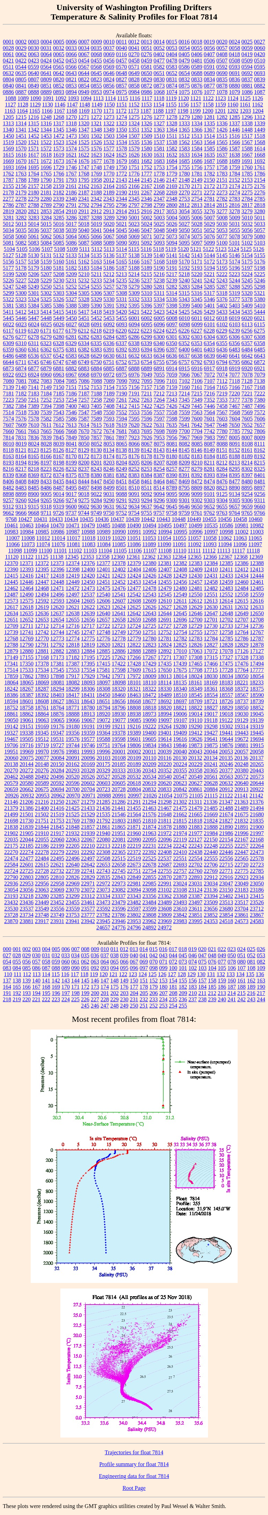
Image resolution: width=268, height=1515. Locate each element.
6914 (171, 368)
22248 (211, 846)
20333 (119, 770)
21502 (42, 814)
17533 (27, 670)
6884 (96, 368)
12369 (256, 557)
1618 (46, 155)
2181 (46, 192)
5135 (96, 255)
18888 (73, 714)
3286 (71, 218)
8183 (196, 456)
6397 (171, 349)
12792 (57, 645)
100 (173, 968)
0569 (108, 67)
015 (153, 949)
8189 (247, 456)
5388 (71, 306)
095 (124, 968)
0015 (171, 42)
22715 (226, 865)
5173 (222, 262)
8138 (121, 450)
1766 (58, 174)
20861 (195, 789)
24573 (241, 921)
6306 (234, 337)
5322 (8, 299)
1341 (21, 130)
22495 (57, 858)
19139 (256, 720)
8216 (8, 469)
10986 (58, 532)
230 (124, 999)
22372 (134, 852)
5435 (247, 312)
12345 (72, 557)
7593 (108, 419)
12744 (57, 632)
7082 (33, 381)
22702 (195, 865)
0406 (196, 54)
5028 (196, 224)
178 (144, 987)
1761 (259, 167)
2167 (146, 186)
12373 (57, 563)
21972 (165, 833)
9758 (171, 513)
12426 (149, 576)
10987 (73, 532)
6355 (222, 343)
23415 (257, 896)
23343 (134, 896)
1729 (58, 167)
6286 (134, 337)
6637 (184, 356)
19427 (211, 733)
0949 (83, 92)
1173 (133, 111)
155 (183, 980)
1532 (108, 142)
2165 (121, 186)
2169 (171, 186)
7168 (259, 387)
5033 (259, 224)
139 (26, 980)
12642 (134, 613)
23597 (134, 909)
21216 (42, 802)
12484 (241, 588)
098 (153, 968)
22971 (88, 883)
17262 (119, 657)
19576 (73, 739)
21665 (195, 814)
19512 (42, 739)
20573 (257, 777)
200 (95, 993)
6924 (33, 375)
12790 (27, 645)
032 (56, 955)
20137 (256, 758)
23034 (211, 883)
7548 (96, 412)
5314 (171, 293)
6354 (209, 343)
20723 (103, 789)
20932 (27, 796)
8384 (146, 475)
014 (144, 949)
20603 (103, 783)
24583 (257, 921)
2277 (8, 199)
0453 (71, 61)
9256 (259, 494)
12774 (73, 638)
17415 (103, 664)
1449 (259, 130)
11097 (255, 544)
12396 (57, 569)
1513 (196, 136)
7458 (222, 406)
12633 (257, 607)
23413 (241, 896)
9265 (46, 500)
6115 (259, 324)
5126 (258, 249)
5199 (8, 274)
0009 (96, 42)
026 (261, 949)
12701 (211, 620)
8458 (134, 481)
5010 (247, 218)
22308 (103, 852)
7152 (83, 387)
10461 (11, 525)
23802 (134, 915)
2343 (108, 199)
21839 (27, 827)
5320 (247, 293)
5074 (184, 236)
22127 (195, 839)
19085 (134, 720)
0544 (21, 67)
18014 (180, 676)
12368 (241, 557)
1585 (209, 148)
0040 (121, 48)
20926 (12, 796)
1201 (220, 111)
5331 (121, 299)
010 (104, 949)
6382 (83, 349)
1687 (209, 161)
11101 (60, 551)
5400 (196, 306)
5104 (9, 249)
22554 (195, 858)
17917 (73, 676)
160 (232, 980)
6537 (46, 356)
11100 (45, 551)
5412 (21, 312)
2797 (134, 205)
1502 (96, 136)
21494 (257, 808)
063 (95, 962)
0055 (196, 48)
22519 (134, 858)
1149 (96, 104)
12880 (27, 651)
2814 (209, 205)
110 (8, 974)
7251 (33, 400)
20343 (149, 770)
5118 (158, 249)
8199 (71, 463)
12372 (42, 563)
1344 (46, 130)
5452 (96, 318)
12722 (103, 626)
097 (144, 968)
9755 (146, 513)
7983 (209, 437)
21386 (27, 808)
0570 (121, 67)
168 (46, 987)
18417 (73, 695)
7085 (71, 381)
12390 (11, 569)
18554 (211, 695)
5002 (146, 218)
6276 (8, 337)
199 (85, 993)
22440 (211, 852)
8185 (222, 456)
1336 (222, 123)
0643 (71, 73)
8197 (46, 463)
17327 (226, 657)
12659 (134, 620)
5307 (108, 293)
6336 (108, 343)
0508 (234, 61)
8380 (96, 475)
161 (241, 980)
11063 (240, 538)
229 (114, 999)
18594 (11, 701)
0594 (247, 67)
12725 (149, 626)
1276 (146, 117)
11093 (209, 544)
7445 (196, 406)
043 (163, 955)
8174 (108, 456)
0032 (58, 48)
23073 (103, 890)
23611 (195, 909)
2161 (71, 186)
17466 (211, 664)
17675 (180, 670)
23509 (211, 902)
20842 (180, 789)
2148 (184, 180)
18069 (42, 682)
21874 (149, 827)
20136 (241, 758)
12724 (134, 626)
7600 (196, 419)
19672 (241, 739)
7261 (121, 400)
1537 (159, 142)
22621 (57, 865)
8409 (33, 481)
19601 (134, 739)
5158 (33, 262)
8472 (196, 481)
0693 (259, 73)
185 (212, 987)
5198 (259, 268)
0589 (196, 67)
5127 (8, 255)
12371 (27, 563)
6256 (246, 331)
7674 (108, 431)
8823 (222, 488)
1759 (234, 167)
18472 (149, 695)
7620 (134, 425)
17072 (211, 651)
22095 (149, 839)
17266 (134, 657)
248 (114, 1006)
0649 (134, 73)
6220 (121, 331)
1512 (184, 136)
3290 (121, 218)
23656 (211, 909)
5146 (234, 255)
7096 (159, 381)
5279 (134, 287)
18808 (134, 708)
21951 (119, 833)
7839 (46, 437)
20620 (165, 783)
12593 (57, 601)
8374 (58, 475)
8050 (84, 444)
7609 (21, 425)
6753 (134, 362)
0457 (121, 61)
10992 (150, 532)
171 (75, 987)
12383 (195, 563)
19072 (104, 720)
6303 (196, 337)
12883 (73, 651)
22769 (211, 871)
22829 (88, 877)
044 (173, 955)
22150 (211, 839)
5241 (196, 280)
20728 (119, 789)
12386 (241, 563)
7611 (45, 425)
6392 (121, 349)
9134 (234, 494)
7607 (8, 425)
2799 (159, 205)
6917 (209, 368)
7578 (33, 419)
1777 (146, 174)
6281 (71, 337)
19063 (42, 720)
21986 (226, 833)
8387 (159, 475)
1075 (184, 92)
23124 (195, 890)
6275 (259, 331)
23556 (57, 909)
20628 (211, 783)
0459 (146, 61)
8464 (159, 481)
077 (222, 962)
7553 (134, 412)
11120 (11, 557)
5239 (171, 280)
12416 (27, 576)
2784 (247, 199)
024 (241, 949)
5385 (46, 306)
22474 (11, 858)
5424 (171, 312)
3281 (8, 218)
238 (202, 999)
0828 (134, 79)
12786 (241, 638)
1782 (209, 174)
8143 (159, 450)
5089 (108, 243)
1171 (108, 111)
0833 (196, 79)
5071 (146, 236)
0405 (184, 54)
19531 (57, 739)
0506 (209, 61)
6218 (96, 331)
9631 (108, 507)
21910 (42, 833)
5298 (259, 287)
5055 (234, 230)
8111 (259, 444)
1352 (146, 130)
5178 (21, 268)
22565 (241, 858)
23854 (226, 915)
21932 (73, 833)
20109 (134, 758)
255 (183, 1006)
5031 (234, 224)
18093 (88, 682)
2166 (134, 186)
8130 (96, 450)
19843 (165, 745)
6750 (96, 362)
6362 (46, 349)
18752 (11, 708)
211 (202, 993)
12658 (119, 620)
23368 (180, 896)
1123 (220, 98)
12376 (88, 563)
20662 (27, 789)
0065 (58, 54)
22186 (42, 846)
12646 (195, 613)
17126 (241, 651)
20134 (210, 758)
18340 (180, 689)
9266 (58, 500)
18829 (226, 708)
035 (85, 955)
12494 (42, 594)
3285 (58, 218)
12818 (73, 645)
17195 (88, 657)
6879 (46, 368)
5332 (134, 299)
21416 (57, 808)
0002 (21, 42)
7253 (58, 400)
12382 (180, 563)
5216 (159, 274)
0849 (33, 86)
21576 (149, 814)
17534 (42, 670)
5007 (209, 218)
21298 (165, 802)
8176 (134, 456)
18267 (27, 689)
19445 (257, 733)
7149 (46, 387)
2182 (58, 192)
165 (17, 987)
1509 (146, 136)
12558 (241, 594)
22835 (103, 877)
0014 (159, 42)
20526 (88, 777)
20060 (11, 758)
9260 (21, 500)
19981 (73, 752)
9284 (96, 500)
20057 (241, 752)
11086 (134, 544)
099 (163, 968)
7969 (196, 437)
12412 (241, 569)
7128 (246, 381)
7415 (134, 406)
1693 (8, 167)
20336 (134, 770)
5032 (247, 224)
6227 (196, 331)
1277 (159, 117)
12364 (179, 557)
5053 (222, 230)
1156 (183, 104)
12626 (149, 607)
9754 (134, 513)
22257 (241, 846)
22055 (42, 839)
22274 (27, 852)
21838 (11, 827)
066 (124, 962)
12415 (11, 576)
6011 (196, 318)
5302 (46, 293)
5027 (184, 224)
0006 (71, 42)
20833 (165, 789)
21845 (57, 827)
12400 (88, 569)
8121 (21, 450)
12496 (57, 594)
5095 (184, 243)
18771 (73, 708)
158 (212, 980)
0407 (209, 54)
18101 (134, 682)
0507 (222, 61)
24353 (211, 921)
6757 (184, 362)
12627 (165, 607)
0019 (209, 42)
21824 (211, 821)
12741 (27, 632)
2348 (171, 199)
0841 (21, 86)
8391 (184, 475)
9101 (209, 494)
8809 (196, 488)
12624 (119, 607)
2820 (21, 211)
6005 (159, 318)
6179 (70, 331)
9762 (209, 513)
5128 (21, 255)
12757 (211, 632)
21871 (134, 827)
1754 (171, 167)
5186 (108, 268)
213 (222, 993)
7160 (184, 387)
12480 (180, 588)
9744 (83, 513)
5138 (134, 255)
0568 (96, 67)
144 (75, 980)
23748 (42, 915)
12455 (165, 582)
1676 (83, 161)
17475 (226, 664)
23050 (257, 883)
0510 (259, 61)
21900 (257, 827)
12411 (226, 569)
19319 (257, 726)
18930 (119, 714)
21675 (241, 814)
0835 (222, 79)
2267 (146, 192)
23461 (88, 902)
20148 (42, 764)
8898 (8, 494)
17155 (27, 657)
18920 (103, 714)
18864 (42, 714)
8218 (33, 469)
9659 (247, 507)
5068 (121, 236)
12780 (149, 638)
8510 (134, 488)
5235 (121, 280)
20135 (226, 758)
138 (17, 980)
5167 (146, 262)
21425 (73, 808)
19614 (165, 739)
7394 (46, 406)
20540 (165, 777)
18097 (104, 682)
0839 (259, 79)
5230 (58, 280)
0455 (96, 61)
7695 (146, 431)
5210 (83, 274)
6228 (209, 331)
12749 (119, 632)
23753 (73, 915)
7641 (184, 425)
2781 (209, 199)
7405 (96, 406)
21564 (134, 814)
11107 (150, 551)
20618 (134, 783)
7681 (121, 431)
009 (95, 949)
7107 (209, 381)
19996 (103, 752)
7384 (21, 406)
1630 (146, 155)
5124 (233, 249)
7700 (184, 431)
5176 (259, 262)
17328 (241, 657)
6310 (21, 343)
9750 (108, 513)
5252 (71, 287)
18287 (42, 689)
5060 (21, 236)
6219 (108, 331)
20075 (27, 758)
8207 (159, 463)
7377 (234, 400)
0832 (184, 79)
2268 (159, 192)
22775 (241, 871)
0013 (146, 42)
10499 (195, 525)
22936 (11, 883)
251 (144, 1006)
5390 (96, 306)
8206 (146, 463)
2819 (8, 211)
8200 (83, 463)
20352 (165, 770)
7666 (58, 431)
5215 (146, 274)
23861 (241, 915)
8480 (247, 481)
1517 (247, 136)
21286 (119, 802)
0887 (21, 92)
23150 (226, 890)
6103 (234, 324)
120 (103, 974)
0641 (46, 73)
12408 (180, 569)
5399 (184, 306)
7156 (134, 387)
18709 (195, 701)
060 (65, 962)
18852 (257, 708)
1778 (159, 174)
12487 (11, 594)
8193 (8, 463)
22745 (119, 871)
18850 (241, 708)
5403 (234, 306)
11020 (119, 538)
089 (65, 968)
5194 (209, 268)
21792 (103, 821)
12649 (241, 613)
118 (84, 974)
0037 (108, 48)
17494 (257, 664)
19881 (241, 745)
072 (173, 962)
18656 (119, 701)
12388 (257, 563)
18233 (256, 682)
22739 (73, 871)
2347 (159, 199)
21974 (180, 833)
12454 (149, 582)
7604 (234, 419)
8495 (71, 488)
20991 (119, 796)
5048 (159, 230)
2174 (234, 186)
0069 (108, 54)
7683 (134, 431)
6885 (108, 368)
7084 (59, 381)
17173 (57, 657)
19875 (211, 745)
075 (202, 962)
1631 (159, 155)
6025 (46, 324)
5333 (146, 299)
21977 (195, 833)
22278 (42, 852)
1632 (171, 155)
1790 (46, 180)
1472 (58, 136)
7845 (58, 437)
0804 (8, 79)
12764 (241, 632)
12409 (195, 569)
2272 (209, 192)
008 (85, 949)
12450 (88, 582)
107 (241, 968)
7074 (222, 375)
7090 (121, 381)
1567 (247, 142)
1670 (21, 161)
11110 (179, 551)
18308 (103, 689)
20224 (180, 764)
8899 (21, 494)
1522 (46, 142)
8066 (134, 444)
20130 (180, 758)
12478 (149, 588)
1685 (184, 161)
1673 (58, 161)
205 (144, 993)
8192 (259, 456)
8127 (71, 450)
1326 (146, 123)
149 (124, 980)
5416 (71, 312)
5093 (159, 243)
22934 (257, 877)
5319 (234, 293)
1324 (134, 123)
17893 (42, 676)
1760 (247, 167)
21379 (11, 808)
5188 (134, 268)
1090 (35, 98)
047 (202, 955)
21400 (42, 808)
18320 (119, 689)
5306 (96, 293)
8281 (209, 469)
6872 (259, 362)
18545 (195, 695)
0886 (8, 92)
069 (144, 962)
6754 (146, 362)
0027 (259, 42)
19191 (88, 726)
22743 (103, 871)
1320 (83, 123)
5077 (222, 236)
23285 (57, 896)
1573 (58, 148)
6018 (222, 318)
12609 (149, 601)
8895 (247, 488)
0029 (21, 48)
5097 (196, 243)
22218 (119, 846)
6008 (171, 318)
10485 (103, 525)
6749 (83, 362)
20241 (211, 764)
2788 (33, 205)
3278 (234, 211)
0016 (184, 42)
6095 (146, 324)
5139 (146, 255)
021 (212, 949)
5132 (58, 255)
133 (230, 974)
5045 (121, 230)
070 (153, 962)
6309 (8, 343)
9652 (209, 507)
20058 (257, 752)
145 (85, 980)
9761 (196, 513)
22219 (134, 846)
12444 (257, 576)
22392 (149, 852)
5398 (171, 306)
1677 (96, 161)
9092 (146, 494)
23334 (103, 896)
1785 (247, 174)
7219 (222, 393)
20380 (241, 770)
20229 (195, 764)
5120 (183, 249)
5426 (196, 312)
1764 (33, 174)
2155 (8, 186)
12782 (180, 638)
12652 (27, 620)
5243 (222, 280)
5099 (209, 243)
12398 (73, 569)
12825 (180, 645)
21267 (73, 802)
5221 (209, 274)
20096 (88, 758)
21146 (11, 802)
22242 (180, 846)
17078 (226, 651)
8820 (209, 488)
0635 (21, 73)
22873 (180, 877)
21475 (180, 808)
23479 (119, 902)
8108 (247, 444)
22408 (165, 852)
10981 (241, 525)
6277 (21, 337)
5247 (8, 287)
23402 (226, 896)
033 (65, 955)
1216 (33, 117)
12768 (11, 638)
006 (65, 949)
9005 (46, 494)
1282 (222, 117)
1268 (58, 117)
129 (191, 974)
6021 (259, 318)
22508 (103, 858)
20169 (88, 764)
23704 (241, 909)
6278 (33, 337)
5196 (234, 268)
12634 (11, 613)
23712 (257, 909)
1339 (259, 123)
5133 (71, 255)
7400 (71, 406)
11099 (30, 551)
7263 (146, 400)
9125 (222, 494)
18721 (211, 701)
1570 (21, 148)
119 (94, 974)
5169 (171, 262)
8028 (46, 444)
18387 (27, 695)
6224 (158, 331)
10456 (225, 519)
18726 (226, 701)
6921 (259, 368)
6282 (83, 337)
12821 (119, 645)
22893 (195, 877)
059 (56, 962)
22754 (149, 871)
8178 (146, 456)
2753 (184, 199)
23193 (11, 896)
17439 (180, 664)
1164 (22, 111)
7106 (197, 381)
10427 (25, 519)
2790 (58, 205)
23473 (103, 902)
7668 (71, 431)
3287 (83, 218)
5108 (59, 249)
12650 (257, 613)
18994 (165, 714)
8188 (234, 456)
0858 (134, 86)
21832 (241, 821)
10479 (88, 525)
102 (192, 968)
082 (261, 962)
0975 (121, 92)
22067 (88, 839)
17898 (57, 676)
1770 (108, 174)
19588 (103, 739)
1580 (146, 148)
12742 (42, 632)
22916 (226, 877)
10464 (42, 525)
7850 (83, 437)
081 (251, 962)
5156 (8, 262)
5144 (209, 255)
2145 (146, 180)
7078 (247, 375)
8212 (222, 463)
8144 (171, 450)
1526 (96, 142)
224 (65, 999)
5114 (121, 249)
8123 (33, 450)
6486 (8, 356)
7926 (146, 437)
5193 (196, 268)
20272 (27, 770)
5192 (184, 268)
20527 (103, 777)
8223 (46, 469)
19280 (180, 726)
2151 (222, 180)
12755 (195, 632)
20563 (226, 777)
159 (222, 980)
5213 (121, 274)
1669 (8, 161)
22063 (73, 839)
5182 (71, 268)
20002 (134, 752)
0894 (71, 92)
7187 (83, 393)
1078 (222, 92)
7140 (21, 387)
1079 (234, 92)
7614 (83, 425)
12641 (119, 613)
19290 (195, 726)
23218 (27, 896)
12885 (103, 651)
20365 (211, 770)
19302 (226, 726)
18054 (257, 676)
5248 (21, 287)
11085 (119, 544)
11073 (28, 544)
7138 (259, 381)
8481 (259, 481)
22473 (257, 852)
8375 (71, 475)
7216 (209, 393)
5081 (8, 243)
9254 (247, 494)
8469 (184, 481)
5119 (170, 249)
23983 (180, 921)
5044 (108, 230)
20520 (73, 777)
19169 (42, 726)
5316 (196, 293)
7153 (96, 387)
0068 (96, 54)
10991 (134, 532)
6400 (184, 349)
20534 (149, 777)
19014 (195, 714)
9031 (108, 494)
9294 (146, 500)
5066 (96, 236)
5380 (259, 299)
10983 (11, 532)
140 (36, 980)
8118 (8, 450)
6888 (134, 368)
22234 (165, 846)
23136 (211, 890)
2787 (21, 205)
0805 (21, 79)
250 (134, 1006)
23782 (103, 915)
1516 (234, 136)
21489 (241, 808)
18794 (103, 708)
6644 (8, 362)
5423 (159, 312)
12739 (11, 632)
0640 (33, 73)
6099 (197, 324)
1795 (83, 180)
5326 (58, 299)
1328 (171, 123)
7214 (184, 393)
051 (241, 955)
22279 (57, 852)
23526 (257, 902)
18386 (11, 695)
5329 (96, 299)
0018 (196, 42)
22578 (257, 858)
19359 (88, 733)
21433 (88, 808)
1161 (245, 104)
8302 (247, 469)
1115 (122, 98)
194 (36, 993)
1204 (257, 111)
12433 (226, 576)
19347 (57, 733)
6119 (20, 331)
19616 (180, 739)
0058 (234, 48)
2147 (171, 180)
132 (221, 974)
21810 (149, 821)
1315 (33, 123)
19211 (118, 726)
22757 (180, 871)
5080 (259, 236)
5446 (21, 318)
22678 (149, 865)
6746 (46, 362)
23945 (103, 921)
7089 (109, 381)
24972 (165, 927)
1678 (108, 161)
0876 (196, 86)
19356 (73, 733)
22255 (226, 846)
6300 (159, 337)
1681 (134, 161)
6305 (222, 337)
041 (144, 955)
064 (104, 962)
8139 (134, 450)
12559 (257, 594)
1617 (33, 155)
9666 (21, 513)
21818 (195, 821)
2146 (159, 180)
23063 (42, 890)
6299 (146, 337)
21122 (226, 796)
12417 (42, 576)
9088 (121, 494)
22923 (241, 877)
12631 (226, 607)
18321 (134, 689)
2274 (234, 192)
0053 (171, 48)
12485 (257, 588)
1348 (96, 130)
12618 (27, 607)
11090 (164, 544)
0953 (96, 92)
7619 (121, 425)
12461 (257, 582)
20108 (119, 758)
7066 (184, 375)
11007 (13, 538)
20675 (42, 789)
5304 (71, 293)
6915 (184, 368)
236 (183, 999)
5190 (159, 268)
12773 (57, 638)
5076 (209, 236)
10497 (180, 525)
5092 (146, 243)
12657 (103, 620)
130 (201, 974)
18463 (134, 695)
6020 (247, 318)
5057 (259, 230)
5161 (71, 262)
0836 (234, 79)
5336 (171, 299)
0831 (171, 79)
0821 (71, 79)
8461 (146, 481)
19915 (257, 745)
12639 (88, 613)
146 (95, 980)
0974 (108, 92)
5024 (146, 224)
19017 (211, 714)
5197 (247, 268)
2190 (121, 192)
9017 (71, 494)
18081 (58, 682)
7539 (46, 412)
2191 (134, 192)
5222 (222, 274)
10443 (163, 519)
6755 (159, 362)
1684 (171, 161)
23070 (73, 890)
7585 (58, 419)
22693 (180, 865)
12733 (226, 626)
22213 (103, 846)
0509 (247, 61)
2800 (171, 205)
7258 (96, 400)
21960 (134, 833)
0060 (259, 48)
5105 (22, 249)
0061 (8, 54)
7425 (159, 406)
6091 (96, 324)
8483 (21, 488)
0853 (71, 86)
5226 (8, 280)
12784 (211, 638)
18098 (119, 682)
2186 (71, 192)
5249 (33, 287)
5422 (146, 312)
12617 (11, 607)
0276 (146, 54)
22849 (134, 877)
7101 (172, 381)
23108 (180, 890)
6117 (8, 331)
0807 (33, 79)
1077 (209, 92)
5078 (234, 236)
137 (7, 980)
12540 (103, 594)
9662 (8, 513)
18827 (211, 708)
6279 (46, 337)
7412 (121, 406)
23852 (211, 915)
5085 (58, 243)
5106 (34, 249)
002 (26, 949)
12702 (226, 620)
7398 (58, 406)
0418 (234, 54)
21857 (88, 827)
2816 (234, 205)
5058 (8, 236)
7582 (46, 419)
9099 (196, 494)
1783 (222, 174)
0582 (159, 67)
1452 (33, 136)
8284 (222, 469)
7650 (234, 425)
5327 (71, 299)
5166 (134, 262)
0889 (46, 92)
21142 (256, 796)
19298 (211, 726)
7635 (171, 425)
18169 (210, 682)
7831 (21, 437)
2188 (96, 192)
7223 (8, 400)
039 (124, 955)
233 (153, 999)
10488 (119, 525)
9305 (234, 500)
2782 (222, 199)
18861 (11, 714)
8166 (46, 456)
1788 (21, 180)
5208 (58, 274)
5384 (33, 306)
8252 (134, 469)
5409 (247, 306)
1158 (208, 104)
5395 (134, 306)
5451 (83, 318)
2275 (247, 192)
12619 (42, 607)
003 (36, 949)
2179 (21, 192)
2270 (184, 192)
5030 (222, 224)
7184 (46, 393)
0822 (83, 79)
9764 (234, 513)
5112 (96, 249)
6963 (58, 375)
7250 (21, 400)
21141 (241, 796)
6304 (209, 337)
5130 (33, 255)
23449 (42, 902)
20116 (164, 758)
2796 (121, 205)
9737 (71, 513)
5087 (83, 243)
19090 (150, 720)
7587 (83, 419)
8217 (21, 469)
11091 (179, 544)
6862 (247, 362)
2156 (21, 186)
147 (104, 980)
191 (7, 993)
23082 (119, 890)
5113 (109, 249)
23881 (27, 921)
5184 (96, 268)
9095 (171, 494)
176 (124, 987)
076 (212, 962)
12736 (257, 626)
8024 (33, 444)
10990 (119, 532)
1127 (10, 104)
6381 (71, 349)
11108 (165, 551)
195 (46, 993)
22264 (257, 846)
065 (114, 962)
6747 (58, 362)
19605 (149, 739)
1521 (33, 142)
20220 (165, 764)
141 (46, 980)
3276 (209, 211)
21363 (241, 802)
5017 (71, 224)
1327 (159, 123)
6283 (96, 337)
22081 (119, 839)
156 (192, 980)
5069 (134, 236)
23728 (11, 915)
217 (261, 993)
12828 (226, 645)
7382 (8, 406)
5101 (234, 243)
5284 (196, 287)
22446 (226, 852)
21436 (103, 808)
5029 (209, 224)
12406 (149, 569)
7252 (46, 400)
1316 (46, 123)
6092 (109, 324)
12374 (73, 563)
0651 (159, 73)
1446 (234, 130)
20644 (257, 783)
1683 (159, 161)
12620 (57, 607)
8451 (121, 481)
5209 (71, 274)
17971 (119, 676)
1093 (73, 98)
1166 (47, 111)
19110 (195, 720)
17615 (149, 670)
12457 (195, 582)
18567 (241, 695)
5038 (58, 230)
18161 (195, 682)
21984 (211, 833)
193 (26, 993)
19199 (103, 726)
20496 (57, 777)
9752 (121, 513)
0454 (83, 61)
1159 (220, 104)
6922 (8, 375)
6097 (172, 324)
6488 (21, 356)
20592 (57, 783)
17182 (73, 657)
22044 (27, 839)
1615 (8, 155)
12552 (226, 594)
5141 (171, 255)
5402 (222, 306)
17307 (180, 657)
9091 (134, 494)
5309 (134, 293)
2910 (71, 211)
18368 (226, 689)
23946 (119, 921)
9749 (96, 513)
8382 (121, 475)
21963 (149, 833)
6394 (146, 349)
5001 (134, 218)
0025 (247, 42)
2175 (247, 186)
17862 (27, 676)
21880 (180, 827)
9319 (58, 507)
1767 (71, 174)
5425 (184, 312)
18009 (149, 676)
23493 (180, 902)
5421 (134, 312)
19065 (58, 720)
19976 (57, 752)
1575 (83, 148)
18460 (119, 695)
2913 (108, 211)
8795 (184, 488)
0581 (146, 67)
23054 (11, 890)
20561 (211, 777)
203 (124, 993)
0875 (184, 86)
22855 (149, 877)
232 (144, 999)
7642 (196, 425)
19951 (11, 752)
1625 (121, 155)
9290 (108, 500)
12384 (211, 563)
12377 (103, 563)
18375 (257, 689)
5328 (83, 299)
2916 (146, 211)
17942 (103, 676)
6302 (184, 337)
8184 (209, 456)
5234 (108, 280)
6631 (121, 356)
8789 (171, 488)
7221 (247, 393)
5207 (46, 274)
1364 (171, 130)
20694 (57, 789)
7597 (159, 419)
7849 (71, 437)
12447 (42, 582)
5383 (21, 306)
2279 (33, 199)
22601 (27, 865)
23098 (149, 890)
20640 (241, 783)
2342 (96, 199)
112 (27, 974)
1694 (21, 167)
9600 (71, 507)
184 (202, 987)
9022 (96, 494)
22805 (42, 877)
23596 (119, 909)
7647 (209, 425)
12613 (211, 601)
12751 (149, 632)
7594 (121, 419)
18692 (165, 701)
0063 (33, 54)
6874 (21, 368)
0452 (58, 61)
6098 (184, 324)
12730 (211, 626)
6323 (46, 343)
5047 (146, 230)
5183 (83, 268)
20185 (119, 764)
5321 (259, 293)
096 (134, 968)
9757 (159, 513)
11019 (103, 538)
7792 (247, 431)
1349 (108, 130)
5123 (220, 249)
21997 (257, 833)
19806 (134, 745)
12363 (164, 557)
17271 (165, 657)
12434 (241, 576)
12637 (57, 613)
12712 (42, 626)
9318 (46, 507)
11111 (194, 551)
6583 (71, 356)
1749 (108, 167)
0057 (222, 48)
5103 (259, 243)
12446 (27, 582)
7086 (84, 381)
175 (114, 987)
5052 (209, 230)
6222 (133, 331)
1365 (184, 130)
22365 (119, 852)
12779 (134, 638)
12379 (134, 563)
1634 (196, 155)
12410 (211, 569)
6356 (234, 343)
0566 (71, 67)
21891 (241, 827)
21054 (165, 796)
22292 (88, 852)
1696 (46, 167)
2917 (159, 211)
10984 (27, 532)
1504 (121, 136)
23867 (257, 915)
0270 (134, 54)
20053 (226, 752)
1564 (209, 142)
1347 (83, 130)
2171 (196, 186)
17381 (57, 664)
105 (222, 968)
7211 (146, 393)
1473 (71, 136)
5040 (83, 230)
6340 (159, 343)
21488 (226, 808)
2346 (146, 199)
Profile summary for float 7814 (134, 1464)
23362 (165, 896)
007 (75, 949)
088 (56, 968)
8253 (146, 469)
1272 (96, 117)
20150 (57, 764)
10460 (255, 519)
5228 (33, 280)
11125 (42, 557)
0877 (209, 86)
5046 (134, 230)
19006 (180, 714)
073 (183, 962)
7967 (184, 437)
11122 (27, 557)
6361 (33, 349)
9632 (121, 507)
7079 (259, 375)
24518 (226, 921)
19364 (103, 733)
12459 (226, 582)
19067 (88, 720)
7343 (171, 400)
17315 (211, 657)
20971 (89, 796)
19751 (103, 745)
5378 (247, 299)
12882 (57, 651)
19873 (195, 745)
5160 (58, 262)
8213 (234, 463)
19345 (42, 733)
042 (153, 955)
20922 (257, 789)
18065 (27, 682)
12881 (42, 651)
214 (232, 993)
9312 (8, 507)
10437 (117, 519)
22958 (57, 883)
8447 (96, 481)
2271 (196, 192)
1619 (58, 155)
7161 (196, 387)
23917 (42, 921)
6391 (108, 349)
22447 (241, 852)
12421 (103, 576)
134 (240, 974)
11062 (225, 538)
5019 (96, 224)
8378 (83, 475)
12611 (180, 601)
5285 (209, 287)
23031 (195, 883)
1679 (121, 161)
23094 (134, 890)
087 (46, 968)
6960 (46, 375)
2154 (259, 180)
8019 (21, 444)
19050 (11, 720)
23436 (27, 902)
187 (232, 987)
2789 (46, 205)
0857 (121, 86)
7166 (234, 387)
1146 (59, 104)
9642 (159, 507)
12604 (73, 601)
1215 (21, 117)
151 (144, 980)
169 (56, 987)
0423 (33, 61)
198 (75, 993)
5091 (134, 243)
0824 (108, 79)
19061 (27, 720)
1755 (184, 167)
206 (153, 993)
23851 (195, 915)
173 (95, 987)
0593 (234, 67)
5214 (134, 274)
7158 (159, 387)
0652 (171, 73)
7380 (259, 400)
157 (202, 980)
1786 (259, 174)
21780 (88, 821)
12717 (88, 626)
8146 (196, 450)
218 (7, 999)
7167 (247, 387)
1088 (10, 98)
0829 (146, 79)
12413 (257, 569)
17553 (73, 670)
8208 (171, 463)
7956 (171, 437)
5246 (259, 280)
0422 (21, 61)
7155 (121, 387)
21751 (42, 821)
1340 (8, 130)
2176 (259, 186)
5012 (8, 224)
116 (65, 974)
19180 (73, 726)
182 (183, 987)
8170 (71, 456)
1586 (222, 148)
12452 (119, 582)
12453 (134, 582)
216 (251, 993)
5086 (71, 243)
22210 (88, 846)
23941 (73, 921)
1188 (158, 111)
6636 (171, 356)
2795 (108, 205)
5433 (222, 312)
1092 (60, 98)
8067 (146, 444)
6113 (247, 324)
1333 (184, 123)
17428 (134, 664)
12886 (119, 651)
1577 (108, 148)
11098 (15, 551)
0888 (33, 92)
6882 (71, 368)
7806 (259, 431)
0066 (71, 54)
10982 (257, 525)
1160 (233, 104)
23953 (134, 921)
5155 (259, 255)
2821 (33, 211)
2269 (171, 192)
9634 (134, 507)
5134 (83, 255)
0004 (46, 42)
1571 (33, 148)
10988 (88, 532)
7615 (96, 425)
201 (104, 993)
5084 (46, 243)
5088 (96, 243)
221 (36, 999)
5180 (46, 268)
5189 (146, 268)
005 (56, 949)
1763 (21, 174)
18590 (257, 695)
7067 (196, 375)
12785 (226, 638)
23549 (42, 909)
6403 (209, 349)
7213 (171, 393)
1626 (134, 155)
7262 (134, 400)
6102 (222, 324)
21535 (103, 814)
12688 (149, 620)
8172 (83, 456)
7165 (222, 387)
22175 (11, 846)
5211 (96, 274)
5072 (159, 236)
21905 (27, 833)
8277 (184, 469)
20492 (42, 777)
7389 (33, 406)
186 (222, 987)
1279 (184, 117)
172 (85, 987)
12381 (165, 563)
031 (46, 955)
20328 (88, 770)
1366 (196, 130)
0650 (146, 73)
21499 (11, 814)
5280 (146, 287)
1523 (58, 142)
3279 (247, 211)
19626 (195, 739)
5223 (234, 274)
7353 (222, 400)
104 (212, 968)
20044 (211, 752)
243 (251, 999)
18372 (241, 689)
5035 (21, 230)
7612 (58, 425)
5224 (247, 274)
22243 (195, 846)
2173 (222, 186)
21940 (103, 833)
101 (183, 968)
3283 (33, 218)
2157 (33, 186)
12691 (165, 620)
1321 (96, 123)
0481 (196, 61)
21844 (42, 827)
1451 (21, 136)
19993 (88, 752)
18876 (57, 714)
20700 (73, 789)
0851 (46, 86)
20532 (134, 777)
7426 (171, 406)
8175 (121, 456)
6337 (121, 343)
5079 (247, 236)
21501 (27, 814)
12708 (257, 620)
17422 (119, 664)
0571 (134, 67)
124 (143, 974)
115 (56, 974)
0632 (8, 73)
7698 (159, 431)
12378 (119, 563)
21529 (88, 814)
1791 (58, 180)
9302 (196, 500)
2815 (222, 205)
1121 (195, 98)
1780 (184, 174)
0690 (222, 73)
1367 (209, 130)
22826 (73, 877)
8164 (21, 456)
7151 (71, 387)
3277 (222, 211)
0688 (196, 73)
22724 (11, 871)
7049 (146, 375)
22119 (180, 839)
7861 (108, 437)
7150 (58, 387)
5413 (33, 312)
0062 (21, 54)
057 (36, 962)
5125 (246, 249)
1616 (21, 155)
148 (114, 980)
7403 (83, 406)
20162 (73, 764)
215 (241, 993)
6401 (196, 349)
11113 (223, 551)
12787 (257, 638)
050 (232, 955)
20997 (135, 796)
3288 (96, 218)
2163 (96, 186)
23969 (165, 921)
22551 (180, 858)
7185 (58, 393)
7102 (184, 381)
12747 (88, 632)
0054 (184, 48)
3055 (196, 211)
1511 (171, 136)
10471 (73, 525)
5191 (171, 268)
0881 (247, 86)
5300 (21, 293)
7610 (33, 425)
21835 (257, 821)
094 (114, 968)
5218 (184, 274)
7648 (222, 425)
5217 (171, 274)
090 (75, 968)
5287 (222, 287)
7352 (209, 400)
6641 (234, 356)
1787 (8, 180)
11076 (58, 544)
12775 (88, 638)
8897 (259, 488)
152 (153, 980)
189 (251, 987)
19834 (149, 745)
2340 (71, 199)
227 (95, 999)
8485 (33, 488)
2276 (259, 192)
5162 (83, 262)
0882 (259, 86)
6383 (96, 349)
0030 (33, 48)
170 (65, 987)
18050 (241, 676)
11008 (28, 538)
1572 (46, 148)
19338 (27, 733)
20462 (11, 777)
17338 (257, 657)
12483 (226, 588)
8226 (58, 469)
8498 (96, 488)
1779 (171, 174)
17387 (73, 664)
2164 (108, 186)
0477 (159, 61)
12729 (195, 626)
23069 (57, 890)
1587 (234, 148)
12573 (11, 601)
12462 (11, 588)
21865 (119, 827)
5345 (196, 299)
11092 (194, 544)
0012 (134, 42)
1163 (10, 111)
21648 (165, 814)
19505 (27, 739)
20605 (119, 783)
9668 (33, 513)
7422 (146, 406)
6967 (71, 375)
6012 (209, 318)
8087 (209, 444)
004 (46, 949)
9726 (58, 513)
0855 (96, 86)
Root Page (134, 1488)
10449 (194, 519)
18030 (211, 676)
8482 (8, 488)
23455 (73, 902)
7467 (234, 406)
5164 (108, 262)
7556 (146, 412)
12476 (119, 588)
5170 (184, 262)
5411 (8, 312)
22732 (57, 871)
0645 (96, 73)
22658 (119, 865)
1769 (96, 174)
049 (222, 955)
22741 (88, 871)
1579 (134, 148)
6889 (146, 368)
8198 (58, 463)
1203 (245, 111)
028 (17, 955)
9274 (71, 500)
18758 (27, 708)
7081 (21, 381)
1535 (134, 142)
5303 (58, 293)
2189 (108, 192)
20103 (104, 758)
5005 (184, 218)
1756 (196, 167)
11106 (135, 551)
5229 (46, 280)
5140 (159, 255)
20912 (226, 789)
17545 (57, 670)
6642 (247, 356)
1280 (196, 117)
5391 (108, 306)
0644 (83, 73)
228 (104, 999)
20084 (58, 758)
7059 (171, 375)
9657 (234, 507)
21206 (27, 802)
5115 (133, 249)
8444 (83, 481)
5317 (209, 293)
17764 (241, 670)
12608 (134, 601)
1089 (23, 98)
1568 (259, 142)
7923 (134, 437)
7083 (46, 381)
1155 (171, 104)
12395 (42, 569)
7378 (247, 400)
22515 (119, 858)
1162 (257, 104)
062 (85, 962)
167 (36, 987)
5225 (259, 274)
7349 (196, 400)
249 (124, 1006)
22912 (211, 877)
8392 (196, 475)
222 (46, 999)
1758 (222, 167)
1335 (209, 123)
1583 (184, 148)
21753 (57, 821)
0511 (8, 67)
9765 (247, 513)
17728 (226, 670)
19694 (257, 739)
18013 (165, 676)
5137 (121, 255)
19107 (180, 720)
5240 (184, 280)
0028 (8, 48)
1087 (259, 92)
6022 (8, 324)
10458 (240, 519)
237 (192, 999)
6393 (134, 349)
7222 (259, 393)
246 (95, 1006)
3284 (46, 218)
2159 (58, 186)
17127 (257, 651)
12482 (211, 588)
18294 (57, 689)
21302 (180, 802)
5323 (21, 299)
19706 (11, 745)
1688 (222, 161)
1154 (158, 104)
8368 (21, 475)
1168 (71, 111)
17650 (165, 670)
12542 (134, 594)
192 (17, 993)
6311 (33, 343)
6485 (259, 349)
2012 (108, 180)
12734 (241, 626)
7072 (209, 375)
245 (85, 1006)
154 (173, 980)
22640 (73, 865)
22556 (226, 858)
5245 (247, 280)
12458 (211, 582)
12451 (103, 582)
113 (36, 974)
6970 (96, 375)
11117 (238, 551)
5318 (222, 293)
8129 (83, 450)
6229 (221, 331)
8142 (146, 450)
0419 (247, 54)
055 (17, 962)
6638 (196, 356)
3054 (184, 211)
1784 (234, 174)
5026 (171, 224)
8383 (134, 475)
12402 (119, 569)
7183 (33, 393)
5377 (234, 299)
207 (163, 993)
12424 (134, 576)
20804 (134, 789)
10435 (87, 519)
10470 (57, 525)
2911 (83, 211)
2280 (46, 199)
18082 (73, 682)
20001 (119, 752)
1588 (247, 148)
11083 (88, 544)
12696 (180, 620)
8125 (46, 450)
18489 (165, 695)
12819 (88, 645)
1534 (121, 142)
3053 (171, 211)
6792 (196, 362)
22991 (165, 883)
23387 (195, 896)
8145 (184, 450)
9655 (222, 507)
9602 (83, 507)
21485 (211, 808)
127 (172, 974)
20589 (42, 783)
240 (222, 999)
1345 (58, 130)
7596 (146, 419)
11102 (75, 551)
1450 (8, 136)
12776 (103, 638)
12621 (73, 607)
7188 (96, 393)
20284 (57, 770)
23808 (149, 915)
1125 (245, 98)
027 (7, 955)
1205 (8, 117)
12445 (11, 582)
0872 (146, 86)
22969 (73, 883)
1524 (71, 142)
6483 (234, 349)
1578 (121, 148)
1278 (171, 117)
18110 (149, 682)
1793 (71, 180)
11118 (253, 551)
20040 (180, 752)
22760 (195, 871)
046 (192, 955)
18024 (195, 676)
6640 (222, 356)
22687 (165, 865)
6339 (146, 343)
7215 (196, 393)
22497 (88, 858)
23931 (57, 921)
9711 (45, 513)
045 (183, 955)
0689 (209, 73)
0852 (58, 86)
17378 (42, 664)
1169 (84, 111)
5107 (47, 249)
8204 (121, 463)
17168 (42, 657)
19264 (165, 726)
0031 (46, 48)
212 (212, 993)
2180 (33, 192)
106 (232, 968)
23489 (165, 902)
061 (75, 962)
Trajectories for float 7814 (134, 1452)
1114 (110, 98)
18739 (257, 701)
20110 (149, 758)
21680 (257, 814)
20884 (211, 789)
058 (46, 962)
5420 (121, 312)
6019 (234, 318)
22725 (27, 871)
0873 (159, 86)
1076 (196, 92)
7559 (184, 412)
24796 (134, 927)
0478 (171, 61)
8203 (108, 463)
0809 (46, 79)
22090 (134, 839)
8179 (159, 456)
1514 (209, 136)
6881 (58, 368)
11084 (103, 544)
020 (202, 949)
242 (241, 999)
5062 (46, 236)
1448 (247, 130)
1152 (133, 104)
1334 (196, 123)
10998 (226, 532)
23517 (241, 902)
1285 (234, 117)
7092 (134, 381)
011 (114, 949)
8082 (184, 444)
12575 (27, 601)
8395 (234, 475)
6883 (83, 368)
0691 (234, 73)
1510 (159, 136)
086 (36, 968)
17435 (165, 664)
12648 (226, 613)
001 (17, 949)
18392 (42, 695)
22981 (134, 883)
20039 (165, 752)
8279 (196, 469)
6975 (121, 375)
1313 (8, 123)
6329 (71, 343)
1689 (234, 161)
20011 (149, 752)
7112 (222, 381)
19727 (57, 745)
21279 (88, 802)
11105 (120, 551)
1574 (71, 148)
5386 (58, 306)
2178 (8, 192)
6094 (134, 324)
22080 (103, 839)
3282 (21, 218)
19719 (42, 745)
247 (104, 1006)
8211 (209, 463)
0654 (184, 73)
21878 (165, 827)
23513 (226, 902)
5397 (159, 306)
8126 (58, 450)
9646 (184, 507)
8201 (96, 463)
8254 (159, 469)
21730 (27, 821)
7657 (259, 425)
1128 (22, 104)
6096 (159, 324)
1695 (33, 167)
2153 (247, 180)
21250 (57, 802)
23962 (149, 921)
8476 (222, 481)
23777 (88, 915)
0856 (108, 86)
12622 (88, 607)
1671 (33, 161)
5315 (184, 293)
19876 (226, 745)
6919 (234, 368)
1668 (259, 155)
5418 (96, 312)
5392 (121, 306)
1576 (96, 148)
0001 (8, 42)
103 (202, 968)
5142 (184, 255)
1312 (259, 117)
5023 (134, 224)
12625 (134, 607)
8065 (121, 444)
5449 (58, 318)
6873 (8, 368)
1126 (257, 98)
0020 (222, 42)
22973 (119, 883)
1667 (247, 155)
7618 (108, 425)
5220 (196, 274)
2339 (58, 199)
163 (261, 980)
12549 (180, 594)
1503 (108, 136)
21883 (195, 827)
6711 (20, 362)
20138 (11, 764)
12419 (73, 576)
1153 (146, 104)
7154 (108, 387)
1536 (146, 142)
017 (173, 949)
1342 (33, 130)
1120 (183, 98)
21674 (226, 814)
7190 (121, 393)
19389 (134, 733)
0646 (108, 73)
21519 (57, 814)
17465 (195, 664)
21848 (73, 827)
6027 (71, 324)
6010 (184, 318)
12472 (73, 588)
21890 (226, 827)
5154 (247, 255)
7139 (8, 387)
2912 (96, 211)
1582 (171, 148)
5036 (33, 230)
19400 (149, 733)
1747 (83, 167)
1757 (209, 167)
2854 (58, 211)
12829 (241, 645)
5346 (209, 299)
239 (212, 999)
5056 (247, 230)
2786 (8, 205)
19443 (241, 733)
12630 (211, 607)
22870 (165, 877)
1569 (8, 148)
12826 (195, 645)
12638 (73, 613)
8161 (247, 450)
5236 (134, 280)
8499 (108, 488)
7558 (171, 412)
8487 (58, 488)
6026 (59, 324)
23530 (11, 909)
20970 (73, 796)
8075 (159, 444)
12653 (42, 620)
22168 (257, 839)
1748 (96, 167)
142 (56, 980)
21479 (195, 808)
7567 (222, 412)
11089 (149, 544)
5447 (33, 318)
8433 (46, 481)
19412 (195, 733)
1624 (108, 155)
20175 (103, 764)
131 (211, 974)
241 (232, 999)
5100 (222, 243)
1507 (134, 136)
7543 (58, 412)
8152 (234, 450)
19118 (210, 720)
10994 (165, 532)
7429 (184, 406)
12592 (42, 601)
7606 (259, 419)
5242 (209, 280)
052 (251, 955)
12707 (241, 620)
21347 (226, 802)
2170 (184, 186)
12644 (165, 613)
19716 (27, 745)
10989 (104, 532)
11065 (255, 538)
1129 (35, 104)
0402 (159, 54)
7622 (146, 425)
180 (163, 987)
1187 (145, 111)
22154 (226, 839)
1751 (134, 167)
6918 (222, 368)
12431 (211, 576)
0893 (58, 92)
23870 (11, 921)
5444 (259, 312)
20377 (226, 770)
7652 (247, 425)
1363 (159, 130)
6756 (171, 362)
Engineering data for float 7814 (134, 1476)
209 (183, 993)
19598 (119, 739)
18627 (57, 701)
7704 (196, 431)
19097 (165, 720)
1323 (121, 123)
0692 (247, 73)
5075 (196, 236)
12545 (165, 594)
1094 (85, 98)
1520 (21, 142)
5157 (21, 262)
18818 (149, 708)
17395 (88, 664)
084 (17, 968)
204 (134, 993)
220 (26, 999)
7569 (247, 412)
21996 (241, 833)
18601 (27, 701)
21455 (134, 808)
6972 (108, 375)
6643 (259, 356)
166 (26, 987)
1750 (121, 167)
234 (163, 999)
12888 (134, 651)
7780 (222, 431)
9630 (96, 507)
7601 (209, 419)
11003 (256, 532)
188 (241, 987)
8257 (171, 469)
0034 (83, 48)
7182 (21, 393)
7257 (83, 400)
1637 (222, 155)
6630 (108, 356)
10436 (102, 519)
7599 (184, 419)
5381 (8, 306)
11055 (179, 538)
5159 (46, 262)
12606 (103, 601)
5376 (222, 299)
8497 (83, 488)
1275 (134, 117)
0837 (247, 79)
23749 (57, 915)
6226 (183, 331)
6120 (33, 331)
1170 (96, 111)
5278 (121, 287)
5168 (159, 262)
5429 (209, 312)
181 (173, 987)
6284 (108, 337)
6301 (171, 337)
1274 (121, 117)
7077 (234, 375)
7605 (247, 419)
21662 (180, 814)
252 (153, 1006)
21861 (103, 827)
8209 (184, 463)
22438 (195, 852)
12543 (149, 594)
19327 (11, 733)
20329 (103, 770)
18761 (42, 708)
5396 (146, 306)
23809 (165, 915)
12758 (226, 632)
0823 (96, 79)
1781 (196, 174)
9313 (21, 507)
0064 (46, 54)
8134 (108, 450)
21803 (119, 821)
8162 (259, 450)
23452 (57, 902)
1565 (222, 142)
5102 (247, 243)
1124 (233, 98)
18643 (88, 701)
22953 (27, 883)
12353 (87, 557)
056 (26, 962)
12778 (119, 638)
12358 (103, 557)
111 (18, 974)
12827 (211, 645)
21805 (134, 821)
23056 (27, 890)
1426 (222, 130)
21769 (73, 821)
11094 (225, 544)
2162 (83, 186)
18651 (103, 701)
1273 (108, 117)
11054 (164, 538)
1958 (96, 180)
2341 (83, 199)
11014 (58, 538)
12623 (103, 607)
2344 (121, 199)
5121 (195, 249)
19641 (211, 739)
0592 (222, 67)
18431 (88, 695)
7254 (71, 400)
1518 (259, 136)
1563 (196, 142)
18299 (73, 689)
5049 (171, 230)
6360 (21, 349)
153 (163, 980)
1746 (71, 167)
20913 (241, 789)
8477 (234, 481)
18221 (241, 682)
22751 (134, 871)
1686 (196, 161)
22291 (73, 852)
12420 (88, 576)
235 (173, 999)
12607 (119, 601)
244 (261, 999)
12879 (11, 651)
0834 (209, 79)
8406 (8, 481)
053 (261, 955)
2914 (121, 211)
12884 (88, 651)
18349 (195, 689)
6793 (209, 362)
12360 (118, 557)
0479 (184, 61)
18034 (226, 676)
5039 (71, 230)
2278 (21, 199)
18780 (88, 708)
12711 (26, 626)
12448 (57, 582)
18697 (180, 701)
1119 (171, 98)
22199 (57, 846)
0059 (247, 48)
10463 (27, 525)
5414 (46, 312)
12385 (226, 563)
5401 (209, 306)
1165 (34, 111)
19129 (241, 720)
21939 (88, 833)
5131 (46, 255)
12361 (133, 557)
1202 (232, 111)
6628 (83, 356)
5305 (83, 293)
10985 (42, 532)
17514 (11, 670)
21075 (181, 796)
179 (153, 987)
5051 (196, 230)
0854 (83, 86)
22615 (42, 865)
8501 (121, 488)
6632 (134, 356)
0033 (71, 48)
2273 (222, 192)
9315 (33, 507)
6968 (83, 375)
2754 (196, 199)
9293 (134, 500)
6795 (234, 362)
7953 (159, 437)
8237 (83, 469)
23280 (42, 896)
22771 (226, 871)
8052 (96, 444)
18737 (241, 701)
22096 (165, 839)
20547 (180, 777)
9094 (159, 494)
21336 (210, 802)
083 (7, 968)
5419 (108, 312)
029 (26, 955)
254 (173, 1006)
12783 (195, 638)
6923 (21, 375)
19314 (241, 726)
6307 (247, 337)
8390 (171, 475)
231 (134, 999)
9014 (58, 494)
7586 (71, 419)
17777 (257, 670)
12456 (180, 582)
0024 (234, 42)
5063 (58, 236)
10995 (180, 532)
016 (163, 949)
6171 (45, 331)
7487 (247, 406)
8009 (259, 437)
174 (104, 987)
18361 (211, 689)
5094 (171, 243)
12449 (73, 582)
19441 (226, 733)
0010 (108, 42)
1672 (46, 161)
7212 (159, 393)
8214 (247, 463)
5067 (108, 236)
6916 (196, 368)
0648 (121, 73)
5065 (83, 236)
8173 (96, 456)
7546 (71, 412)
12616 (257, 601)
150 (134, 980)
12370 (11, 563)
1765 (46, 174)
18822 (195, 708)
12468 (42, 588)
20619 (149, 783)
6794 (222, 362)
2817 (247, 205)
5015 (46, 224)
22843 (119, 877)
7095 (146, 381)
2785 (259, 199)
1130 (47, 104)
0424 (46, 61)
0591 (209, 67)
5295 (247, 287)
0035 (96, 48)
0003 (33, 42)
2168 (159, 186)
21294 (149, 802)
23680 (226, 909)
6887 (121, 368)
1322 (108, 123)
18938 (134, 714)
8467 (171, 481)
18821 (180, 708)
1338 (247, 123)
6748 (71, 362)
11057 (194, 538)
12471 (57, 588)
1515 (222, 136)
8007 (247, 437)
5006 (196, 218)
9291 (121, 500)
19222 (149, 726)
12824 (165, 645)
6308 (259, 337)
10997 (211, 532)
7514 (8, 412)
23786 (119, 915)
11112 (209, 551)
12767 (257, 632)
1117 (146, 98)
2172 (209, 186)
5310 (146, 293)
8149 (209, 450)
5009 (234, 218)
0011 (121, 42)
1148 (84, 104)
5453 (108, 318)
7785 (234, 431)
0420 (259, 54)
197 (65, 993)
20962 (58, 796)
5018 (83, 224)
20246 (226, 764)
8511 (146, 488)
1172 (121, 111)
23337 (119, 896)
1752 (146, 167)
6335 (96, 343)
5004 (171, 218)
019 (192, 949)
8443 (71, 481)
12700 (195, 620)
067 (134, 962)
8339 (8, 475)
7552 (121, 412)
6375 (58, 349)
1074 (171, 92)
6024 (33, 324)
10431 (40, 519)
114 (46, 974)
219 (17, 999)
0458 (134, 61)
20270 (11, 770)
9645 (171, 507)
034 (75, 955)
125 (152, 974)
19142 (11, 726)
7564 (209, 412)
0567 (83, 67)
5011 (259, 218)
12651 (11, 620)
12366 (210, 557)
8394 (222, 475)
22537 (165, 858)
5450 (71, 318)
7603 (222, 419)
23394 (211, 896)
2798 (146, 205)
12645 (180, 613)
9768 (11, 519)
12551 (211, 594)
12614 (226, 601)
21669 (211, 814)
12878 (257, 645)
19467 (11, 739)
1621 (71, 155)
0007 (83, 42)
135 (250, 974)
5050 (184, 230)
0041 (134, 48)
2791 (71, 205)
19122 (226, 720)
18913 (88, 714)
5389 (83, 306)
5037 (46, 230)
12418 (57, 576)
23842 (180, 915)
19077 (119, 720)
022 (222, 949)
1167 (59, 111)
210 (192, 993)
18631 (73, 701)
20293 (73, 770)
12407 (165, 569)
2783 (234, 199)
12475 (103, 588)
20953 (43, 796)
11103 (90, 551)
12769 (27, 638)
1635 (209, 155)
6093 (121, 324)
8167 (58, 456)
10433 (56, 519)
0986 (146, 92)
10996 (196, 532)
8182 (184, 456)
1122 (208, 98)
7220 (234, 393)
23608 (165, 909)
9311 (259, 500)
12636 (42, 613)
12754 (180, 632)
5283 (184, 287)
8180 (171, 456)
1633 (184, 155)
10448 (179, 519)
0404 (171, 54)
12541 (119, 594)
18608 (42, 701)
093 (104, 968)
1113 (98, 98)
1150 (109, 104)
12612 (195, 601)
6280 (58, 337)
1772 (121, 174)
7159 (171, 387)
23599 (149, 909)
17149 (11, 657)
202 (114, 993)
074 (192, 962)
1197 (170, 111)
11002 (241, 532)
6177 (58, 331)
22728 (42, 871)
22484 (42, 858)
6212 (83, 331)
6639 (209, 356)
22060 (57, 839)
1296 (247, 117)
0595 (259, 67)
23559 (73, 909)
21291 (134, 802)
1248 (46, 117)
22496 (73, 858)
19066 (73, 720)
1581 (159, 148)
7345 (184, 400)
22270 (11, 852)
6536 (33, 356)
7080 (8, 381)
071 (163, 962)
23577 (88, 909)
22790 (11, 877)
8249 (121, 469)
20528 (119, 777)
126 (162, 974)
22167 (241, 839)
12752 (165, 632)
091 (85, 968)
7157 (146, 387)
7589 (96, 419)
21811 (164, 821)
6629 (96, 356)
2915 (134, 211)
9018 (83, 494)
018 (183, 949)
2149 (196, 180)
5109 (72, 249)
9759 (184, 513)
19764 (119, 745)
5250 (46, 287)
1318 (71, 123)
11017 (73, 538)
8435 (58, 481)
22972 (103, 883)
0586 (184, 67)
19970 (42, 752)
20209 (149, 764)
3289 (108, 218)
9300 (171, 500)
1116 (134, 98)
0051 (146, 48)
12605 (88, 601)
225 (75, 999)
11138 (57, 557)
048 (212, 955)
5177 (8, 268)
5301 (33, 293)
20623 (180, 783)
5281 (159, 287)
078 (232, 962)
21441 (119, 808)
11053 (149, 538)
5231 (71, 280)
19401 (165, 733)
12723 (119, 626)
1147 (72, 104)
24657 (103, 927)
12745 (73, 632)
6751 (108, 362)
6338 (134, 343)
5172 (209, 262)
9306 (247, 500)
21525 (73, 814)
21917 (57, 833)
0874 (171, 86)
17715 (211, 670)
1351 (134, 130)
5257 (108, 287)
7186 (71, 393)
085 (26, 968)
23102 (165, 890)
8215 (259, 463)
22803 (27, 877)
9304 (222, 500)
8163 (8, 456)
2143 (121, 180)
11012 (43, 538)
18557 (226, 695)
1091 (48, 98)
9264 (33, 500)
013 (134, 949)
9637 (146, 507)
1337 (234, 123)
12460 (241, 582)
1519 (8, 142)
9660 (259, 507)
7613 (71, 425)
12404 (134, 569)
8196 (33, 463)
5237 (146, 280)
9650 (196, 507)
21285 (103, 802)
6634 (159, 356)
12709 (11, 626)
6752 (121, 362)
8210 (196, 463)
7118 (234, 381)
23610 (180, 909)
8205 (134, 463)
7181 (8, 393)
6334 (83, 343)
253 (163, 1006)
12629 (195, 607)
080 (241, 962)
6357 (247, 343)
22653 (103, 865)
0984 (134, 92)
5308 (121, 293)
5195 (222, 268)
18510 (180, 695)
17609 (134, 670)
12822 (134, 645)
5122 (208, 249)
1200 (207, 111)
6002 (146, 318)
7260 (108, 400)
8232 (71, 469)
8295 (234, 469)
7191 (134, 393)
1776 (134, 174)
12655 (73, 620)
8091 (234, 444)
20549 (195, 777)
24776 (119, 927)
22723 (257, 865)
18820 (165, 708)
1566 (234, 142)
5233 (96, 280)
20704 (88, 789)
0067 (83, 54)
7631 (159, 425)
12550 (195, 594)
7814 (8, 437)
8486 (46, 488)
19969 (27, 752)
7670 (83, 431)
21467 (165, 808)
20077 (42, 758)
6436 (222, 349)
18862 (27, 714)
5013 (21, 224)
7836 (33, 437)
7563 (196, 412)
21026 (150, 796)
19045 (257, 714)
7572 (259, 412)
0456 (108, 61)
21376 (256, 802)
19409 (180, 733)
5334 (159, 299)
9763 (222, 513)
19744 (73, 745)
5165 (121, 262)
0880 (234, 86)
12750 (134, 632)
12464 (27, 588)
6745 (33, 362)
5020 (108, 224)
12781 (165, 638)
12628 (180, 607)
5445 (8, 318)
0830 (159, 79)
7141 (33, 387)
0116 (121, 54)
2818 (259, 205)
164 (7, 987)
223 (56, 999)
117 (75, 974)
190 (261, 987)
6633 (146, 356)
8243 (96, 469)
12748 (103, 632)
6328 (58, 343)
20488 (27, 777)
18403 (57, 695)
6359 (8, 349)
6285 (121, 337)
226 (85, 999)
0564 (46, 67)
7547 (83, 412)
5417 (83, 312)
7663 (33, 431)
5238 (159, 280)
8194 (21, 463)
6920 (247, 368)
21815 (180, 821)
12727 (165, 626)
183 (192, 987)
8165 (33, 456)
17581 (103, 670)
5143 (196, 255)
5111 (84, 249)
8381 (108, 475)
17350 (27, 664)
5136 (108, 255)
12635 (27, 613)
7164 (209, 387)
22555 (211, 858)
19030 (241, 714)
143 (65, 980)
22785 (257, 871)
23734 (27, 915)
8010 (8, 444)
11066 (13, 544)
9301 (184, 500)
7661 (21, 431)
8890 (234, 488)
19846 (180, 745)
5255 (96, 287)
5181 (58, 268)
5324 (33, 299)
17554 (88, 670)
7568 (234, 412)
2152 (234, 180)
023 (232, 949)
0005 (58, 42)
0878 (222, 86)
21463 (149, 808)
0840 (8, 86)
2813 (196, 205)
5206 (33, 274)
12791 (42, 645)
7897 (121, 437)
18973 (149, 714)
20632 (226, 783)
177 (134, 987)
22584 (11, 865)
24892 (149, 927)
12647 (211, 613)
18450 (103, 695)
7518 (21, 412)
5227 (21, 280)
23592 (103, 909)
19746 (88, 745)
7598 (171, 419)
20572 (241, 777)
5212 (108, 274)
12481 (195, 588)
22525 (149, 858)
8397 (247, 475)
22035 (11, 839)
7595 (134, 419)
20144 (27, 764)
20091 (73, 758)
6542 (58, 356)
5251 (58, 287)
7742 (209, 431)
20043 (195, 752)
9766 (259, 513)
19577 (88, 739)
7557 (159, 412)
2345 (134, 199)
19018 (226, 714)
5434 (234, 312)
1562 (184, 142)
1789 (33, 180)
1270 (71, 117)
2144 (134, 180)
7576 (21, 419)
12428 (165, 576)
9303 (209, 500)
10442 (148, 519)
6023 (21, 324)
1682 (146, 161)
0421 (8, 61)
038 (114, 955)
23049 (241, 883)
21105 (196, 796)
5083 (33, 243)
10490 (134, 525)
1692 (259, 161)
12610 (165, 601)
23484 (149, 902)
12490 (27, 594)
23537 (27, 909)
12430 (195, 576)
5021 (121, 224)
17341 (11, 664)
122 (123, 974)
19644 (226, 739)
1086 (247, 92)
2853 (46, 211)
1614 (259, 148)
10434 (71, 519)
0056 (209, 48)
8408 (21, 481)
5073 (171, 236)
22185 (27, 846)
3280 (259, 211)
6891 (159, 368)
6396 (159, 349)
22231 (149, 846)
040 (134, 955)
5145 (222, 255)
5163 (96, 262)
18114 (164, 682)
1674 (71, 161)
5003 (159, 218)
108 (251, 968)
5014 (33, 224)
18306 (88, 689)
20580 (27, 783)
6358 (259, 343)
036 (95, 955)
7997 (222, 437)
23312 (88, 896)
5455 (121, 318)
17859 (11, 676)
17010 (180, 651)
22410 (180, 852)
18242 (11, 689)
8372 (46, 475)
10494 (149, 525)
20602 (88, 783)
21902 (11, 833)
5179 (33, 268)
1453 (46, 136)
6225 (171, 331)
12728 (180, 626)
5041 (96, 230)
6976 (134, 375)
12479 (165, 588)
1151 (121, 104)
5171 (196, 262)
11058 (209, 538)
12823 (149, 645)
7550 (108, 412)
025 (251, 949)
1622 (83, 155)
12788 (11, 645)
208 (173, 993)
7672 (96, 431)
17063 (195, 651)
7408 (108, 406)
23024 (180, 883)
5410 (259, 306)
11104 (105, 551)
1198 (182, 111)
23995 (195, 921)
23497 (195, 902)
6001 (134, 318)
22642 (88, 865)
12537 (88, 594)
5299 (8, 293)
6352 (184, 343)
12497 (73, 594)
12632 (241, 607)
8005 (234, 437)
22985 (149, 883)
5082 (21, 243)
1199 (195, 111)
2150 (209, 180)
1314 (21, 123)
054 (7, 962)
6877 (33, 368)
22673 (134, 865)
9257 (8, 500)
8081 (172, 444)
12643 (149, 613)
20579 (11, 783)
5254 (83, 287)
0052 (159, 48)
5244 (234, 280)
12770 (42, 638)
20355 (180, 770)
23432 (11, 902)
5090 (121, 243)
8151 (222, 450)
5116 (146, 249)
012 (124, 949)
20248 (241, 764)
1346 (71, 130)
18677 (149, 701)
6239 (234, 331)
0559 (33, 67)
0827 (121, 79)
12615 (241, 601)
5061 (33, 236)
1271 (83, 117)
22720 (241, 865)
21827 (226, 821)
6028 (84, 324)
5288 (234, 287)
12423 (119, 576)
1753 (159, 167)
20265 (257, 764)
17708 (195, 670)
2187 (83, 192)
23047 (226, 883)
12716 (73, 626)
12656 (88, 620)
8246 (108, 469)
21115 (211, 796)
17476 (241, 664)
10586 (226, 525)
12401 (103, 569)
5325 (46, 299)
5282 (171, 287)
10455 (209, 519)
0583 (171, 67)
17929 (88, 676)
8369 (33, 475)
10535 (211, 525)
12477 (134, 588)
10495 (165, 525)
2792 (83, 205)
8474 (209, 481)
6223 (146, 331)
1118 (159, 98)
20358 (195, 770)
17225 (103, 657)
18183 (226, 682)
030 (36, 955)
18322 (149, 689)
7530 (33, 412)
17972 (134, 676)
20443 (257, 770)
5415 (58, 312)
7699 (171, 431)
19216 (134, 726)
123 (133, 974)
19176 (57, 726)
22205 (73, 846)
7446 (209, 406)
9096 (184, 494)
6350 (171, 343)
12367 (225, 557)
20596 (73, 783)
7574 (8, 419)
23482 (134, 902)
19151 (27, 726)
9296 (159, 500)
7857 (96, 437)
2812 (184, 205)
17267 (149, 657)
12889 (149, 651)
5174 (234, 262)
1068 (159, 92)
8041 (71, 444)
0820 (58, 79)
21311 (195, 802)
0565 (58, 67)
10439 (133, 519)
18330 (165, 689)
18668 (134, 701)
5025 (159, 224)
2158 (46, 186)
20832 (149, 789)
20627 (195, 783)
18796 (119, 708)
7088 (96, 381)
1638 (234, 155)
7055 (159, 375)
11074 (43, 544)
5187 (121, 268)
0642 (58, 73)
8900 (33, 494)
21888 (211, 827)
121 (113, 974)
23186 (257, 890)
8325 (259, 469)
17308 (195, 657)
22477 (27, 858)
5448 (46, 318)
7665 (46, 431)
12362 (149, 557)
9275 (83, 500)
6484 (247, 349)
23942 (88, 921)
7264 (159, 400)
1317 (58, 123)
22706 (211, 865)
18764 (57, 708)
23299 (73, 896)
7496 (259, 406)
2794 (96, 205)
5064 (71, 236)
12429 (180, 576)
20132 (195, 758)
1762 (8, 174)
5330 (108, 299)
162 (251, 980)
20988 (104, 796)
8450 (108, 481)
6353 (196, 343)
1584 (196, 148)
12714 (57, 626)
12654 (57, 620)
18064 (11, 682)
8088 (222, 444)
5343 (184, 299)
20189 (134, 764)
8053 (109, 444)
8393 (209, 475)
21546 (119, 814)
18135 (180, 682)
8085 (197, 444)
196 (56, 993)
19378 (119, 733)
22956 (42, 883)
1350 (121, 130)
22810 (57, 877)
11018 (88, 538)
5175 (247, 262)
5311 (159, 293)
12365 (195, 557)
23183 (241, 890)
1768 (83, 174)
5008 (222, 218)
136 (260, 974)
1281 (209, 117)
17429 (149, 664)
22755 (165, 871)
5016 (58, 224)
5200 (21, 274)
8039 (59, 444)
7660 (8, 431)
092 (95, 968)
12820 (103, 645)
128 (182, 974)
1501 (83, 136)
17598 (119, 670)
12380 (149, 563)
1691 (247, 161)
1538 (171, 142)
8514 (159, 488)
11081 (73, 544)
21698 (11, 821)
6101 (209, 324)
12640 (103, 613)
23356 (149, 896)
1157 (195, 104)
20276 (42, 770)
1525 (83, 142)
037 (104, 955)
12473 (88, 588)
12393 (27, 569)
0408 (222, 54)
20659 (11, 789)
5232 (83, 280)
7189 (108, 393)
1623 (96, 155)
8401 (259, 475)
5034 (8, 230)
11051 (134, 538)
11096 (240, 544)
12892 (165, 651)
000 (7, 949)
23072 (88, 890)
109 (261, 968)
